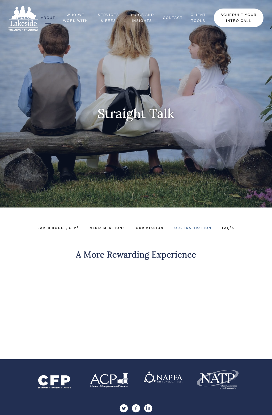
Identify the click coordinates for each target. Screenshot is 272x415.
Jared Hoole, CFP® (58, 228)
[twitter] (124, 408)
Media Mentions (107, 228)
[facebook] (136, 408)
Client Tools (198, 18)
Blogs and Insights (142, 18)
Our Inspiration (192, 228)
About (48, 18)
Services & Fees (108, 18)
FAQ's (228, 228)
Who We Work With (75, 18)
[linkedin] (148, 408)
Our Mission (150, 228)
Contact (173, 18)
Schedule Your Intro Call (238, 18)
